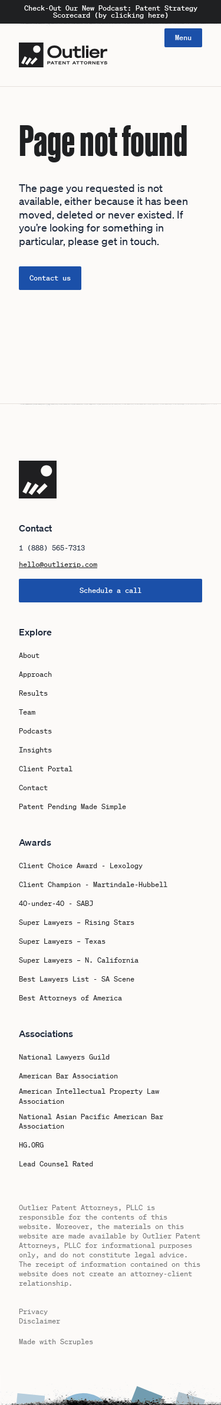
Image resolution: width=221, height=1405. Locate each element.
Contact (33, 788)
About (29, 655)
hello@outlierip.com (58, 564)
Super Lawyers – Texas (62, 941)
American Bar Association (68, 1076)
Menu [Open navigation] (183, 37)
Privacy (33, 1311)
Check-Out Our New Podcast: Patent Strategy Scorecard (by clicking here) (110, 12)
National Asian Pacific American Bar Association (91, 1122)
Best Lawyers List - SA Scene (76, 979)
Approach (35, 674)
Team (27, 712)
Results (33, 693)
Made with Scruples (56, 1341)
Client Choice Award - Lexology (81, 866)
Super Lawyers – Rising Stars (76, 922)
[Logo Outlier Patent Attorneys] (63, 55)
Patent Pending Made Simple (72, 806)
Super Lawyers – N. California (78, 960)
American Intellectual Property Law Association (89, 1096)
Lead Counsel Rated (56, 1164)
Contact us (50, 278)
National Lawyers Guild (64, 1057)
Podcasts (35, 731)
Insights (35, 750)
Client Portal (45, 769)
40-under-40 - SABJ (56, 903)
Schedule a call (110, 590)
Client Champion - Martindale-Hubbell (93, 884)
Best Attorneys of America (70, 998)
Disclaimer (39, 1321)
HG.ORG (31, 1145)
